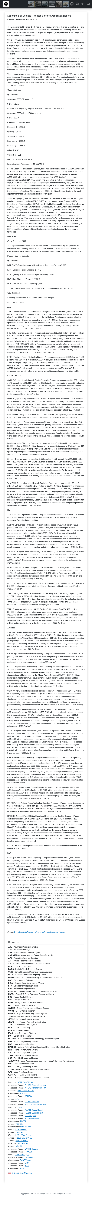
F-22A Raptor (30, 1116)
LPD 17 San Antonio (23, 1135)
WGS (27, 1166)
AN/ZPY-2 (24, 1093)
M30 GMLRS (23, 1143)
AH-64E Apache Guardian (35, 1088)
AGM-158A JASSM (25, 1082)
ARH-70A (29, 1096)
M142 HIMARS (22, 1141)
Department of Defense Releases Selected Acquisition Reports (39, 932)
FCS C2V (19, 1124)
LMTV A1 (19, 1132)
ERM (20, 1107)
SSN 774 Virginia (22, 1155)
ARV (17, 1099)
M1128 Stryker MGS (24, 1138)
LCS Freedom (21, 1130)
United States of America (22, 1173)
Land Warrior (25, 1127)
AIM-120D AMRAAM (26, 1091)
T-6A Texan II (30, 1157)
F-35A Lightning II (32, 1118)
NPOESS (28, 1152)
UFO (27, 1163)
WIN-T (23, 1169)
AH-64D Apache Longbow (35, 1085)
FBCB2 (23, 1121)
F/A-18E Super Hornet (34, 1110)
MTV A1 (19, 1146)
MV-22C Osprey (31, 1149)
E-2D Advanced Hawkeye (35, 1105)
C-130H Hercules (32, 1102)
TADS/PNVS (25, 1160)
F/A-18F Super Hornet (34, 1113)
